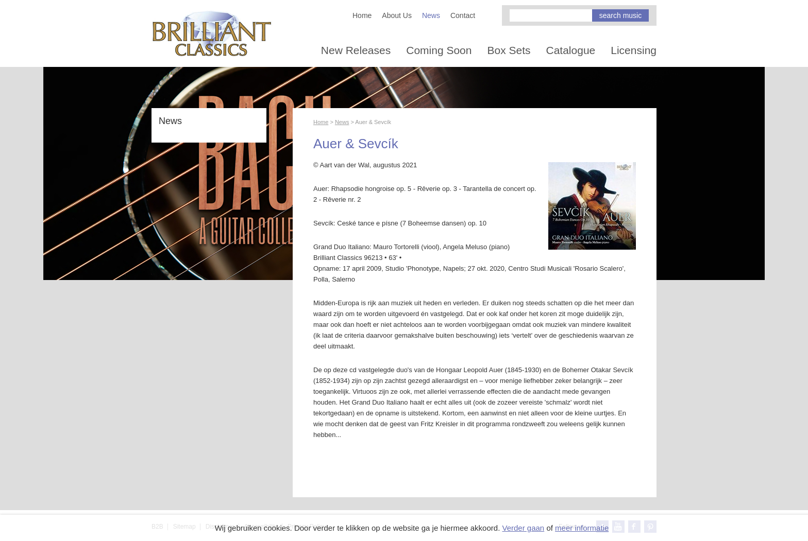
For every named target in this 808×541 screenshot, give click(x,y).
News (431, 15)
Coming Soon (439, 50)
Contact (462, 15)
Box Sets (508, 50)
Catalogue (571, 50)
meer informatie (582, 527)
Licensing (633, 50)
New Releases (356, 50)
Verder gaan (523, 527)
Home (362, 15)
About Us (397, 15)
